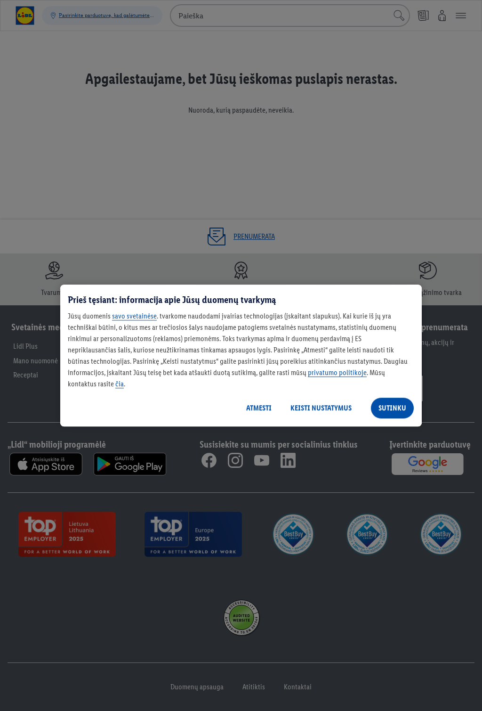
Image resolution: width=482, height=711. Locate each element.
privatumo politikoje (337, 372)
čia (119, 383)
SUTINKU (392, 407)
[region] (241, 356)
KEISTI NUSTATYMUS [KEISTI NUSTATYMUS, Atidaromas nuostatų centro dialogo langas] (321, 407)
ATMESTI (259, 407)
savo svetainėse (134, 315)
